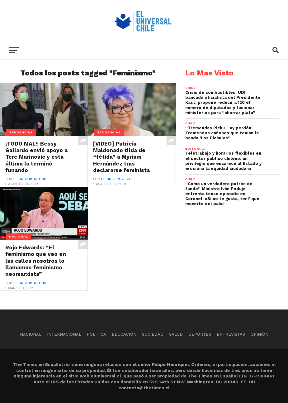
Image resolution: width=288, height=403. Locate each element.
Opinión (259, 334)
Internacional (64, 334)
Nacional (30, 334)
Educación (124, 334)
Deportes (199, 334)
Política (96, 334)
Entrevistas (231, 334)
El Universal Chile (31, 180)
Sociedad (152, 334)
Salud (176, 334)
